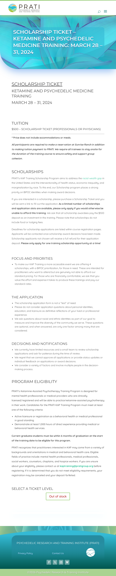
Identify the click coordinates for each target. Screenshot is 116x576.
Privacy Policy (25, 553)
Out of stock (58, 496)
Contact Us (58, 553)
